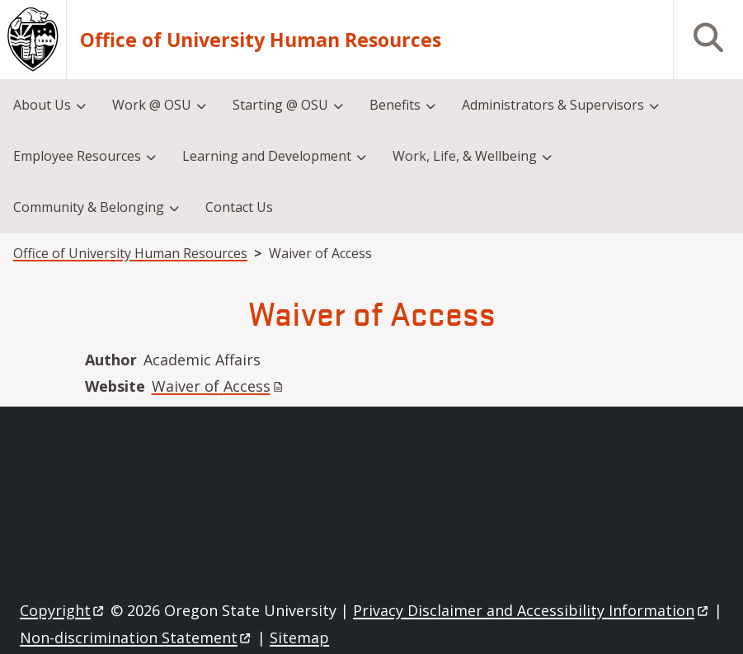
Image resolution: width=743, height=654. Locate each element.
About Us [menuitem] (42, 105)
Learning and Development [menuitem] (266, 156)
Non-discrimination (136, 637)
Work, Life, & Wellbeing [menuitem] (465, 156)
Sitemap (299, 637)
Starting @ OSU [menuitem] (280, 105)
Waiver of (219, 386)
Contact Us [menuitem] (239, 207)
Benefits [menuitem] (395, 105)
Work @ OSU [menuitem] (151, 105)
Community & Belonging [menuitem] (88, 207)
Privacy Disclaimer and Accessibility (531, 610)
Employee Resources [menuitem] (77, 156)
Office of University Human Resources (260, 40)
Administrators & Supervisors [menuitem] (553, 105)
